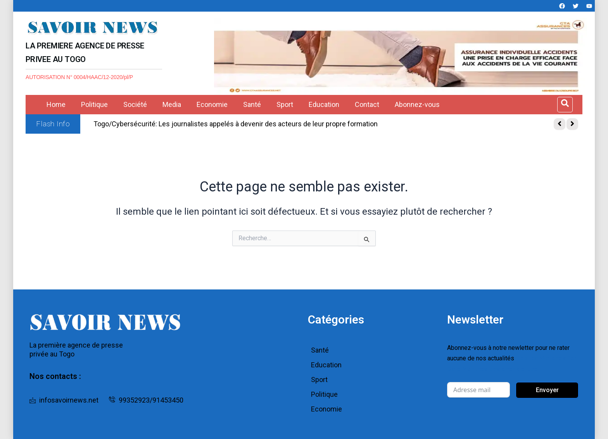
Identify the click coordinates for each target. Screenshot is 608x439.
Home (56, 104)
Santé (252, 104)
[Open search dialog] (565, 104)
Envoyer (547, 389)
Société (135, 104)
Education (324, 104)
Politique (94, 104)
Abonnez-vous (417, 104)
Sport (284, 104)
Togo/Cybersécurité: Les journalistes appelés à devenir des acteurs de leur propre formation (235, 124)
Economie (212, 104)
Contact (367, 104)
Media (171, 104)
